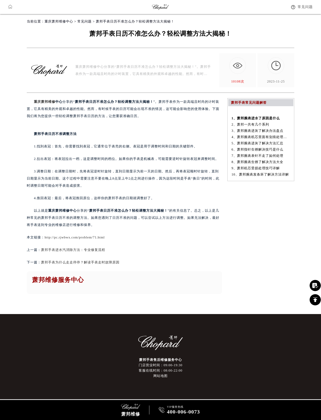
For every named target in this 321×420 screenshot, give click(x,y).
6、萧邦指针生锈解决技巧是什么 (258, 149)
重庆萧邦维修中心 (59, 21)
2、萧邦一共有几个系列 (250, 124)
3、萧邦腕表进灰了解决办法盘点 (258, 130)
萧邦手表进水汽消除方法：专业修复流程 (73, 250)
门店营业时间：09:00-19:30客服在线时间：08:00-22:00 (160, 367)
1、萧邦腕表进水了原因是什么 (256, 118)
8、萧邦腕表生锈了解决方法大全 (258, 162)
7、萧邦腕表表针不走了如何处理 (258, 155)
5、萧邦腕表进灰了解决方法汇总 (258, 143)
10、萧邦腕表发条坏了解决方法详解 (260, 174)
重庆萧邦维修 (44, 101)
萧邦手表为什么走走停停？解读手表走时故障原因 (80, 262)
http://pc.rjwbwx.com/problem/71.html (75, 237)
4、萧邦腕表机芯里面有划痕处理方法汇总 (261, 137)
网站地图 (160, 376)
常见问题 (84, 21)
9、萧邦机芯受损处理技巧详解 (256, 168)
